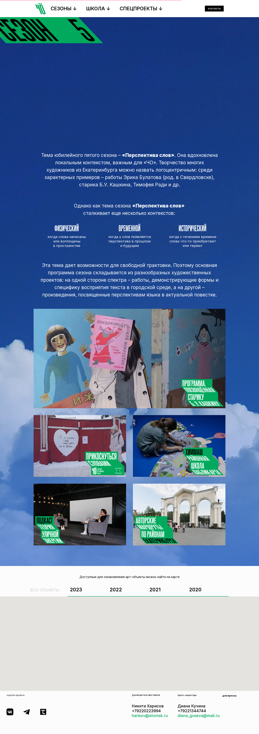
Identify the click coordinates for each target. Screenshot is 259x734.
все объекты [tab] (44, 590)
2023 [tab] (76, 590)
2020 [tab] (195, 590)
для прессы (229, 695)
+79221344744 (192, 710)
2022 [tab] (116, 590)
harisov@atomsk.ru (150, 715)
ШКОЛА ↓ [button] (98, 8)
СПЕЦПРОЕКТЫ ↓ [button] (141, 8)
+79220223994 (146, 710)
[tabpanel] (129, 643)
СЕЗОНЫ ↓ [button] (64, 8)
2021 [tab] (155, 590)
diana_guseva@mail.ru (199, 715)
